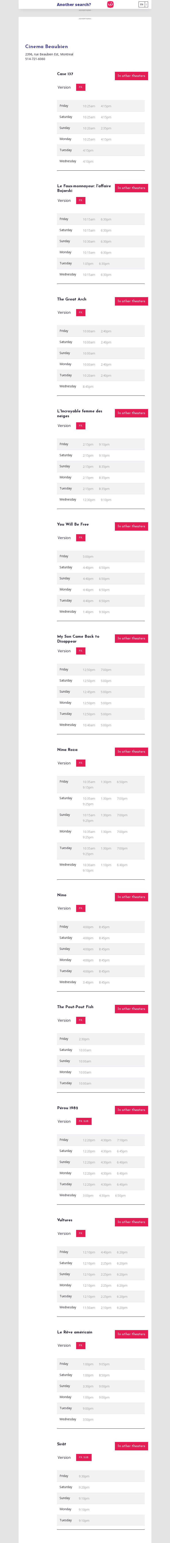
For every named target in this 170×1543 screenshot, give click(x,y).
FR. (81, 87)
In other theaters (131, 76)
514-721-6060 (35, 59)
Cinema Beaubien (46, 46)
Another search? (74, 4)
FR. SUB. (84, 1121)
